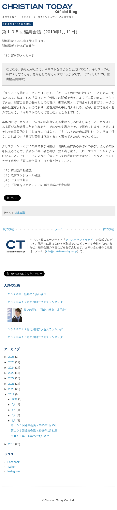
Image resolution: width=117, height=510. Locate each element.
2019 (11, 394)
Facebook (13, 462)
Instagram (13, 471)
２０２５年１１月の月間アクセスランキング (35, 329)
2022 (11, 378)
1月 (14, 420)
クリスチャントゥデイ (79, 239)
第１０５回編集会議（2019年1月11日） (35, 430)
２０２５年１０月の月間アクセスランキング (35, 337)
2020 (11, 389)
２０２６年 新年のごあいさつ (26, 294)
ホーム (58, 229)
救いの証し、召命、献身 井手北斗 (46, 309)
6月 (14, 404)
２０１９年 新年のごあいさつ (30, 436)
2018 (11, 444)
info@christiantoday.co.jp (61, 251)
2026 (11, 356)
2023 (11, 372)
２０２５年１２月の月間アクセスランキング (35, 302)
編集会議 (20, 212)
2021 (11, 383)
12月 (14, 399)
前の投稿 (108, 229)
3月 (14, 415)
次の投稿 (8, 229)
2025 (11, 362)
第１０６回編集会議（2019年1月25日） (35, 425)
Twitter (11, 466)
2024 (11, 367)
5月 (14, 409)
